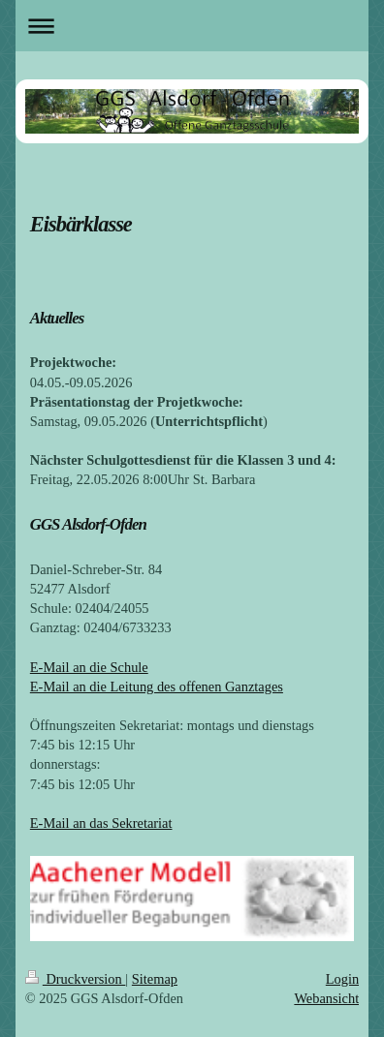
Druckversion (75, 979)
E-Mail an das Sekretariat (101, 823)
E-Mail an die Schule (89, 667)
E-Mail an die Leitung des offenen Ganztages (156, 686)
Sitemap (154, 979)
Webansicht (326, 998)
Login (342, 979)
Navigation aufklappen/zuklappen (192, 25)
